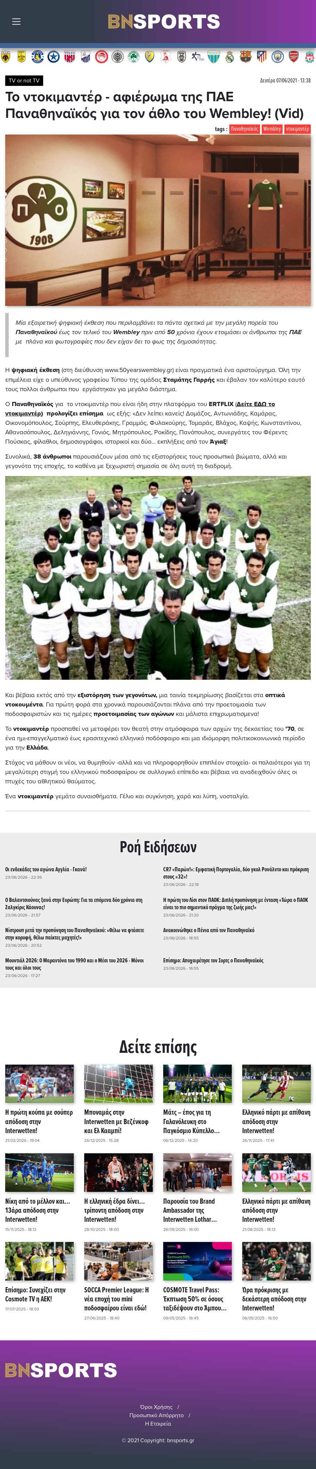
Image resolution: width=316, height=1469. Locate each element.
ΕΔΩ (260, 403)
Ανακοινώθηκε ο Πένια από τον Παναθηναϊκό (208, 930)
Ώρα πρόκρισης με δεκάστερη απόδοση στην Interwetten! (274, 1299)
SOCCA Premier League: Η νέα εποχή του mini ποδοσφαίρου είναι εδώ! (116, 1299)
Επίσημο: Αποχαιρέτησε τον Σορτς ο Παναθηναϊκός (213, 960)
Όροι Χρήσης (156, 1406)
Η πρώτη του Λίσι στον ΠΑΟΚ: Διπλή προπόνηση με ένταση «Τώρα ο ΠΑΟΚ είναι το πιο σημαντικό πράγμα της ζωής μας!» (235, 903)
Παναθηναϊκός (244, 129)
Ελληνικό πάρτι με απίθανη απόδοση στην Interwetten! (276, 1121)
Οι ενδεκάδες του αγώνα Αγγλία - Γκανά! (46, 869)
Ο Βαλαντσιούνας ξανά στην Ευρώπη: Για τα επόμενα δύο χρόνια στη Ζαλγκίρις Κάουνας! (73, 903)
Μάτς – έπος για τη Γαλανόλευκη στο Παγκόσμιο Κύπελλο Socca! (188, 1121)
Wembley (272, 129)
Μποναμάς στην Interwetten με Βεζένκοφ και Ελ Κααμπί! (116, 1121)
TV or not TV (24, 80)
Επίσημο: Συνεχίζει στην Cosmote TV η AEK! (35, 1294)
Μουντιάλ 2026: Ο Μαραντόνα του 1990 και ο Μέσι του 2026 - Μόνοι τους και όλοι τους (74, 964)
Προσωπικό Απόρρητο (156, 1415)
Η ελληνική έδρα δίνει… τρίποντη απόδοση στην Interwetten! (114, 1210)
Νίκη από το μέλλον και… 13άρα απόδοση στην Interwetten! (37, 1210)
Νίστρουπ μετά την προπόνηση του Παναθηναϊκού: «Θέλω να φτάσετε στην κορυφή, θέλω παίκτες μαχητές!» (74, 934)
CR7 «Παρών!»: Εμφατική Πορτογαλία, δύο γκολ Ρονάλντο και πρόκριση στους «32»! (236, 873)
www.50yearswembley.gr (139, 370)
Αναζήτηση (305, 23)
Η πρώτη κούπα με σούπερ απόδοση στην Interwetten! (39, 1121)
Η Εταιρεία (158, 1423)
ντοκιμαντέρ (297, 129)
